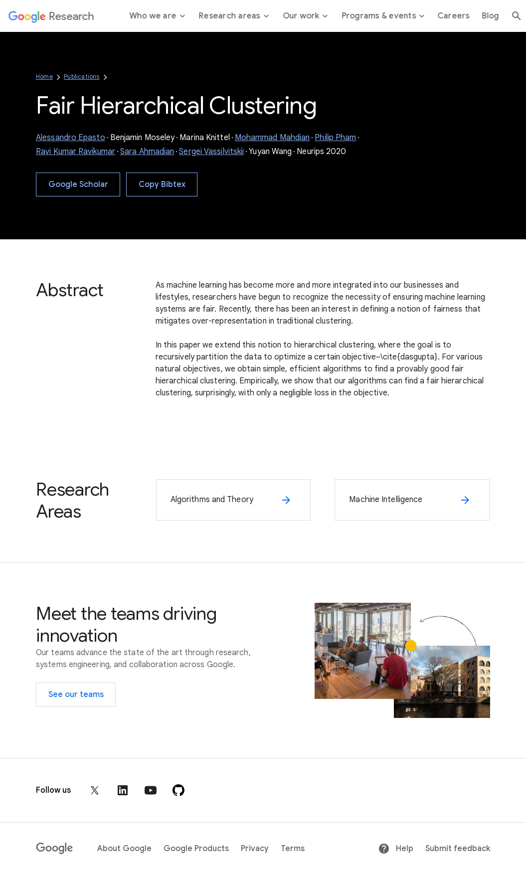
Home (44, 76)
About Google (124, 849)
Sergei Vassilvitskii (211, 152)
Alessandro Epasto (70, 138)
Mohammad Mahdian (272, 138)
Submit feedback (457, 849)
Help (395, 849)
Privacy (255, 849)
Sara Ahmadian (147, 152)
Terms (293, 849)
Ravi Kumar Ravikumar (75, 152)
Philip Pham (335, 138)
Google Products (196, 849)
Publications (81, 76)
